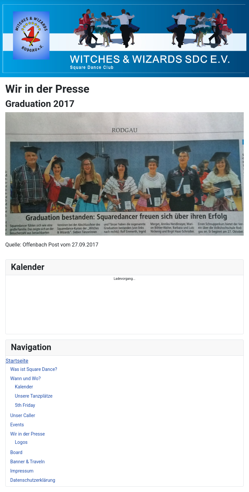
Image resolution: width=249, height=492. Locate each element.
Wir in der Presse (27, 434)
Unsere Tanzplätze (33, 396)
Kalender (24, 386)
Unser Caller (22, 415)
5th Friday (25, 405)
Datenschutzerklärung (32, 480)
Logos (21, 442)
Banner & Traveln (27, 461)
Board (16, 452)
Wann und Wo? (25, 378)
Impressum (21, 471)
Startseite (17, 361)
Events (17, 424)
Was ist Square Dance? (33, 369)
